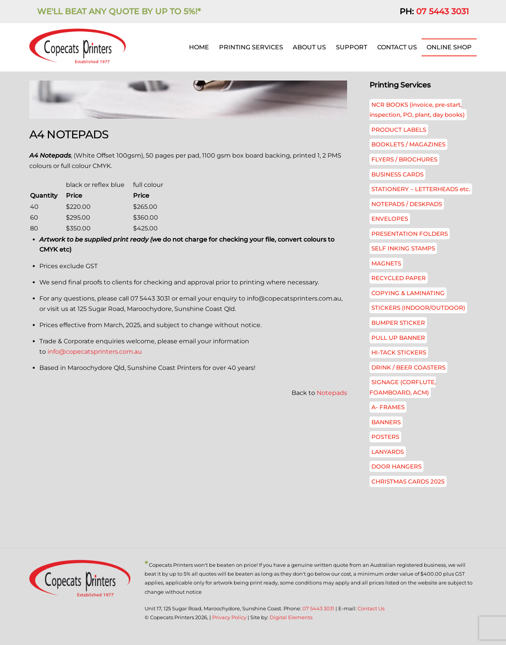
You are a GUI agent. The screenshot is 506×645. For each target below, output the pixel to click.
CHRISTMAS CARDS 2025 (408, 481)
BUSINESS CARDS (397, 174)
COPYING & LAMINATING (408, 293)
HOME (199, 47)
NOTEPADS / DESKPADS (406, 204)
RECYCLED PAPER (398, 278)
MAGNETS (386, 263)
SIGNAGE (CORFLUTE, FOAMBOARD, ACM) (402, 387)
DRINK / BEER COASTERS (408, 367)
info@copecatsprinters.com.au (94, 352)
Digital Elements (291, 618)
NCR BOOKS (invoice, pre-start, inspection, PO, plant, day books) (417, 110)
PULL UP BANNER (398, 338)
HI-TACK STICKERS (398, 352)
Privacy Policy (229, 618)
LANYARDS (387, 452)
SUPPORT (351, 47)
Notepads (332, 393)
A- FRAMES (388, 407)
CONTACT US (397, 47)
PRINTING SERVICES (251, 47)
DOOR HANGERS (396, 466)
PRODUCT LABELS (398, 130)
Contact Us (371, 609)
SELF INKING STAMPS (403, 248)
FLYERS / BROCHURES (404, 159)
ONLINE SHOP (449, 47)
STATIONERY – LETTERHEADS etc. (420, 189)
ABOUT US (309, 47)
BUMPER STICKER (398, 323)
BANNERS (386, 422)
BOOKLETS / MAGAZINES (408, 145)
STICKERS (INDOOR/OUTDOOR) (418, 308)
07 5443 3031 (442, 11)
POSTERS (385, 437)
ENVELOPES (389, 219)
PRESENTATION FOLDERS (409, 234)
